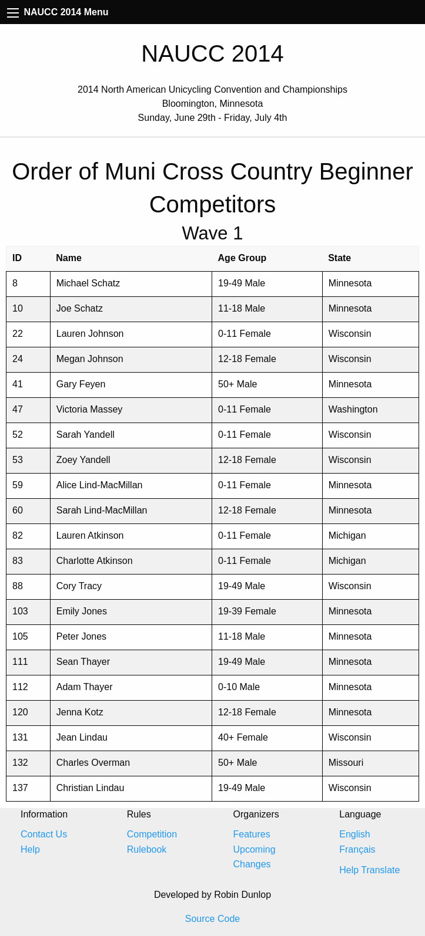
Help (30, 849)
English (354, 834)
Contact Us (44, 834)
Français (357, 849)
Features (251, 834)
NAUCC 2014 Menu (57, 12)
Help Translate (369, 870)
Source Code (212, 919)
